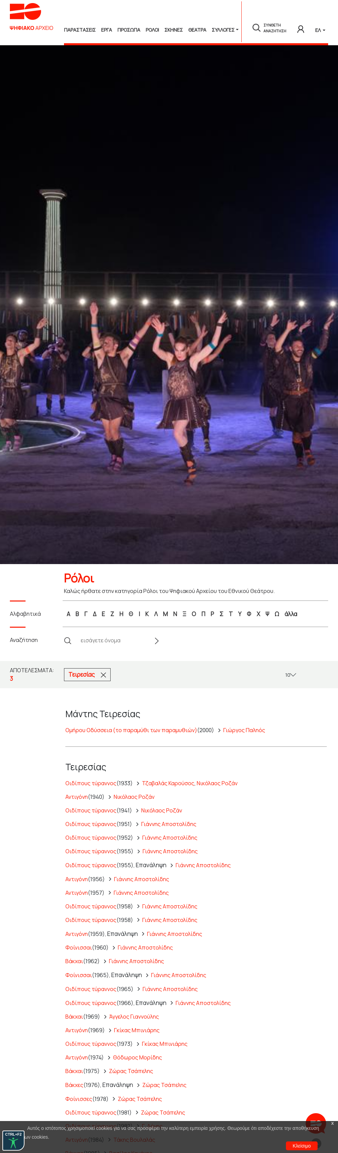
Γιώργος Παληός (244, 730)
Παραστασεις (80, 30)
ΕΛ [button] (318, 30)
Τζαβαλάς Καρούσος (168, 783)
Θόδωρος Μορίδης (137, 1057)
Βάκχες (74, 1085)
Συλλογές (223, 30)
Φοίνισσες (78, 1099)
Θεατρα (197, 30)
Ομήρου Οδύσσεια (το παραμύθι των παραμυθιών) (131, 730)
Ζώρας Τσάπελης (131, 1071)
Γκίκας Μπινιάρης (137, 1030)
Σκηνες (173, 30)
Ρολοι (152, 30)
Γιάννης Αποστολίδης (168, 824)
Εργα (106, 30)
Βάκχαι (74, 961)
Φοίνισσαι (78, 947)
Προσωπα (128, 30)
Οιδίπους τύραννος (90, 783)
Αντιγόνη (76, 797)
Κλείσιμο (302, 1146)
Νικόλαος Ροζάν (217, 783)
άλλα (291, 614)
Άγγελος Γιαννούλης (134, 1016)
